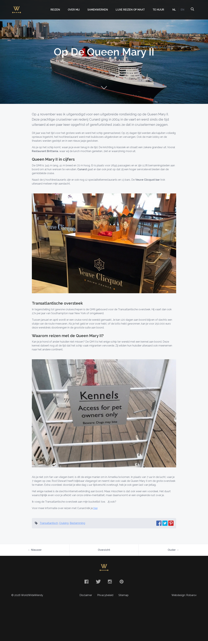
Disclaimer (85, 595)
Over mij (74, 9)
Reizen (55, 9)
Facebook (86, 582)
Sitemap (123, 595)
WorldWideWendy (16, 8)
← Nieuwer (35, 549)
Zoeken (192, 10)
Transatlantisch (49, 523)
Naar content (104, 87)
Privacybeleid (105, 595)
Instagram (110, 582)
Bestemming (77, 523)
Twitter (98, 582)
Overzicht (104, 549)
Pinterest (121, 582)
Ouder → (173, 549)
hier (95, 508)
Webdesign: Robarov (184, 595)
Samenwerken (97, 9)
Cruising (64, 523)
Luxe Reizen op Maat (130, 9)
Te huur (158, 9)
